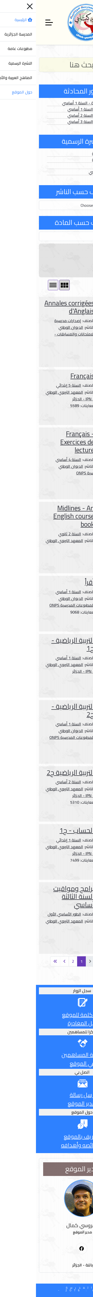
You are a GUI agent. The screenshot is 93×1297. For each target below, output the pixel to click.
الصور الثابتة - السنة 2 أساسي (55, 115)
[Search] (46, 64)
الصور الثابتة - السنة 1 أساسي (55, 109)
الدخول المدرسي (66, 172)
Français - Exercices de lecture (41, 441)
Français (46, 376)
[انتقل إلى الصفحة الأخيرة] (19, 961)
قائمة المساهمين (46, 1054)
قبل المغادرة (47, 1023)
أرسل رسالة (46, 1094)
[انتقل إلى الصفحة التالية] (28, 961)
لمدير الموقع (46, 1103)
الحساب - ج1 (41, 830)
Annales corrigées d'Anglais (33, 307)
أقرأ (53, 582)
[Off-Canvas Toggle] (13, 22)
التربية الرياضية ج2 (34, 772)
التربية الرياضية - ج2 (36, 710)
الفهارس (73, 165)
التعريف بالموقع (46, 1136)
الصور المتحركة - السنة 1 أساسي (53, 103)
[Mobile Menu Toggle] (86, 22)
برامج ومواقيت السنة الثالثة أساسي (37, 896)
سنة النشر (80, 260)
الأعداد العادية (68, 153)
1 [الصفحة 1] (45, 961)
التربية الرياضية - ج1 (36, 644)
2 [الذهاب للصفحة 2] (37, 961)
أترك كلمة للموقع (46, 1014)
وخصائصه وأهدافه (46, 1145)
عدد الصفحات (76, 269)
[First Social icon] (45, 1249)
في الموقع (46, 1063)
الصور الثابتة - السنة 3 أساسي (55, 121)
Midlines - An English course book (37, 516)
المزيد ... (75, 358)
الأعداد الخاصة (68, 159)
